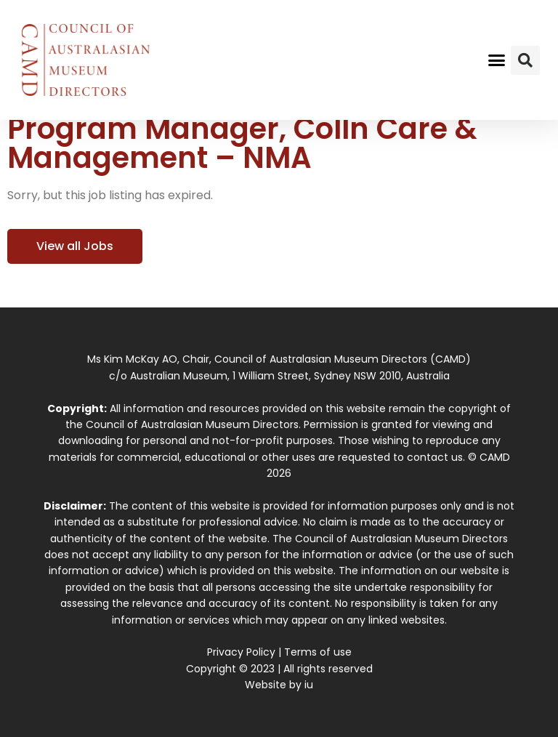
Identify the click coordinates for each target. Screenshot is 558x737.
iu (308, 684)
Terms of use (318, 652)
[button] (497, 60)
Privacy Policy (241, 652)
